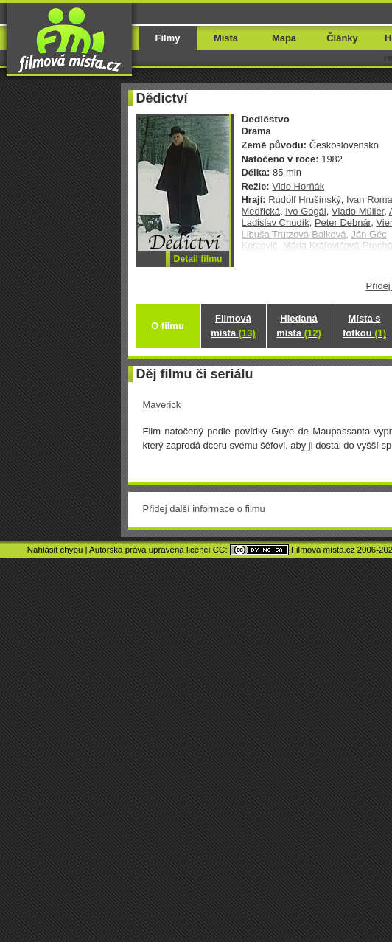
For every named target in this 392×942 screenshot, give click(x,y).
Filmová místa (233, 326)
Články (341, 38)
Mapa (284, 38)
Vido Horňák (298, 186)
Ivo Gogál (305, 211)
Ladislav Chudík (275, 222)
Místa (226, 38)
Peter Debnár (343, 222)
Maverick (162, 404)
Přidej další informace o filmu (204, 508)
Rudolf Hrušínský (304, 199)
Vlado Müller (358, 211)
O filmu (167, 325)
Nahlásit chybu (55, 549)
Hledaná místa (298, 326)
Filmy (168, 38)
